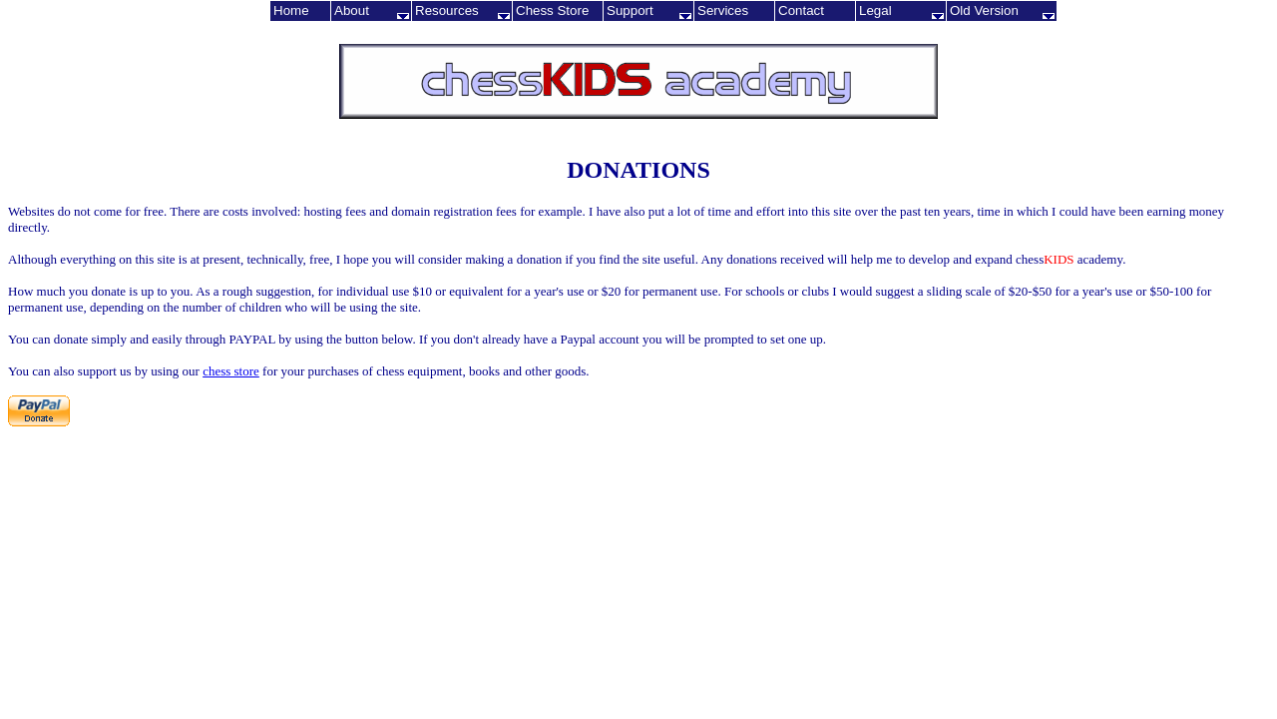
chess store (231, 370)
